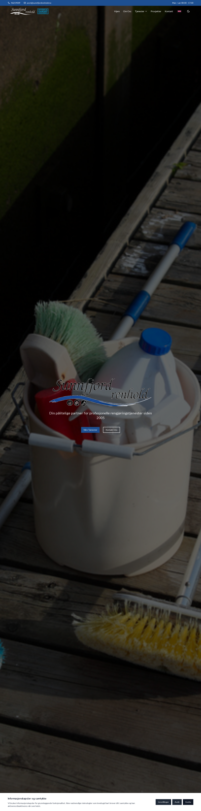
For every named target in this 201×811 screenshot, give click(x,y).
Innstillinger (163, 802)
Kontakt (169, 11)
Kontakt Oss (111, 430)
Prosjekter (156, 11)
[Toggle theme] (188, 11)
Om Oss (127, 11)
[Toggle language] (179, 11)
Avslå (177, 802)
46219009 (15, 3)
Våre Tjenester (90, 430)
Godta (188, 802)
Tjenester (141, 11)
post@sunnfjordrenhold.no (39, 3)
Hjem (117, 11)
